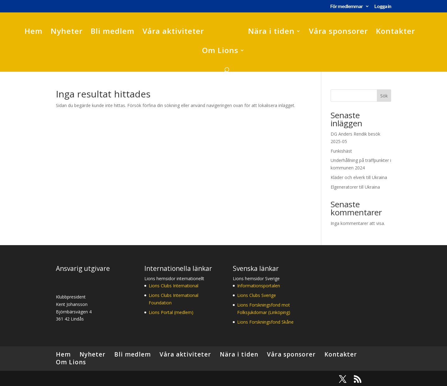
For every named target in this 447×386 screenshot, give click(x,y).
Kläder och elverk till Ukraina (359, 177)
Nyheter (67, 32)
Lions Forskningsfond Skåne (265, 322)
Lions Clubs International (173, 286)
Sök (384, 96)
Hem (34, 32)
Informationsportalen (258, 286)
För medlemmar (346, 6)
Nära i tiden (271, 32)
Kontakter (395, 32)
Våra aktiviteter (173, 32)
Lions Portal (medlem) (171, 312)
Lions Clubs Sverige (256, 295)
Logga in (382, 6)
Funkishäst (341, 151)
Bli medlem (112, 32)
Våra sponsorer (338, 32)
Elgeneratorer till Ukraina (355, 187)
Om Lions (220, 51)
